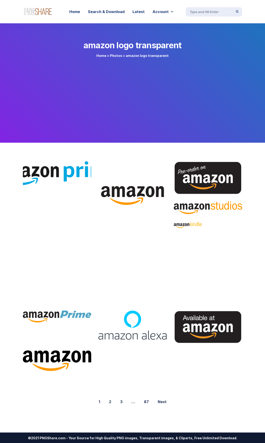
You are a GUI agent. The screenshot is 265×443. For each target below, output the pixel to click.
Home (101, 56)
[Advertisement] (132, 98)
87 (146, 401)
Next (162, 401)
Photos (116, 56)
